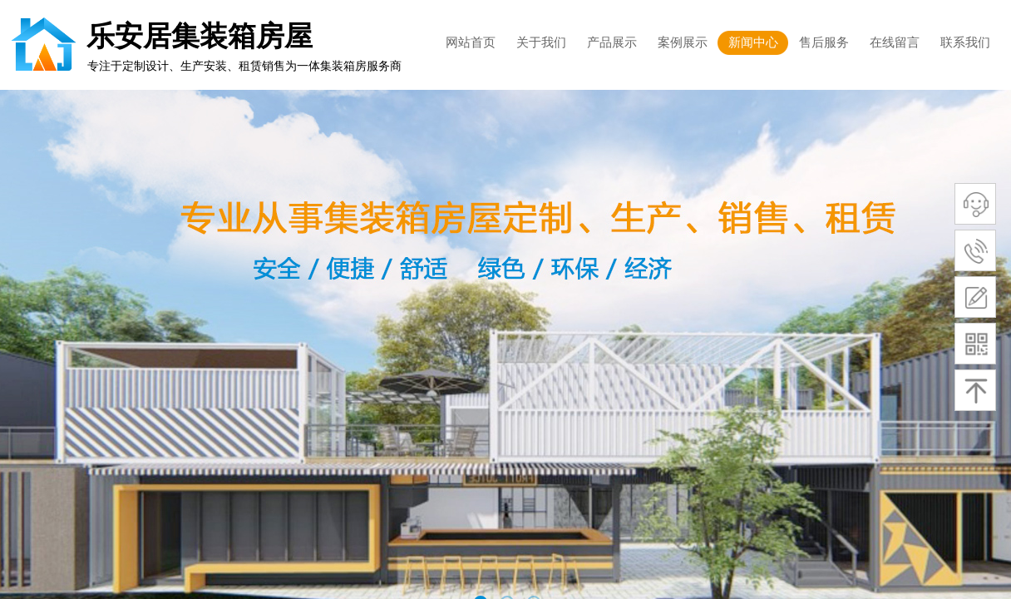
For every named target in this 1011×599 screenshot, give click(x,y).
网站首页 (471, 42)
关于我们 (541, 42)
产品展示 (612, 42)
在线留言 (895, 42)
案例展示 (683, 42)
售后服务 (824, 42)
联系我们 (965, 42)
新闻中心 (753, 42)
